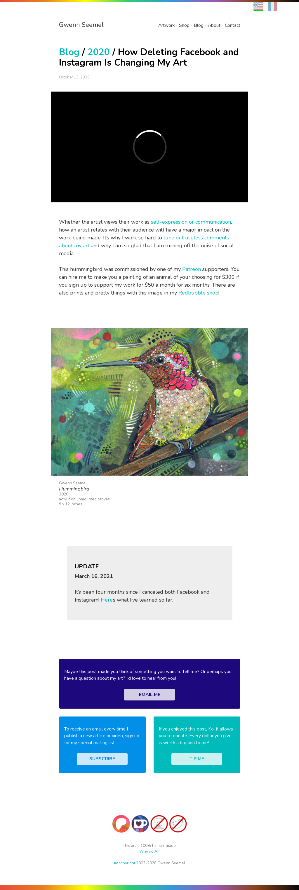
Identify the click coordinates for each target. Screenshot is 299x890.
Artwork (166, 25)
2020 (99, 52)
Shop (184, 25)
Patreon (191, 269)
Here (106, 599)
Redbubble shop (198, 292)
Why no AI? (149, 851)
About (214, 25)
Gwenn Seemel (81, 24)
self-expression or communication (191, 221)
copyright (124, 863)
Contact (232, 25)
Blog (199, 25)
